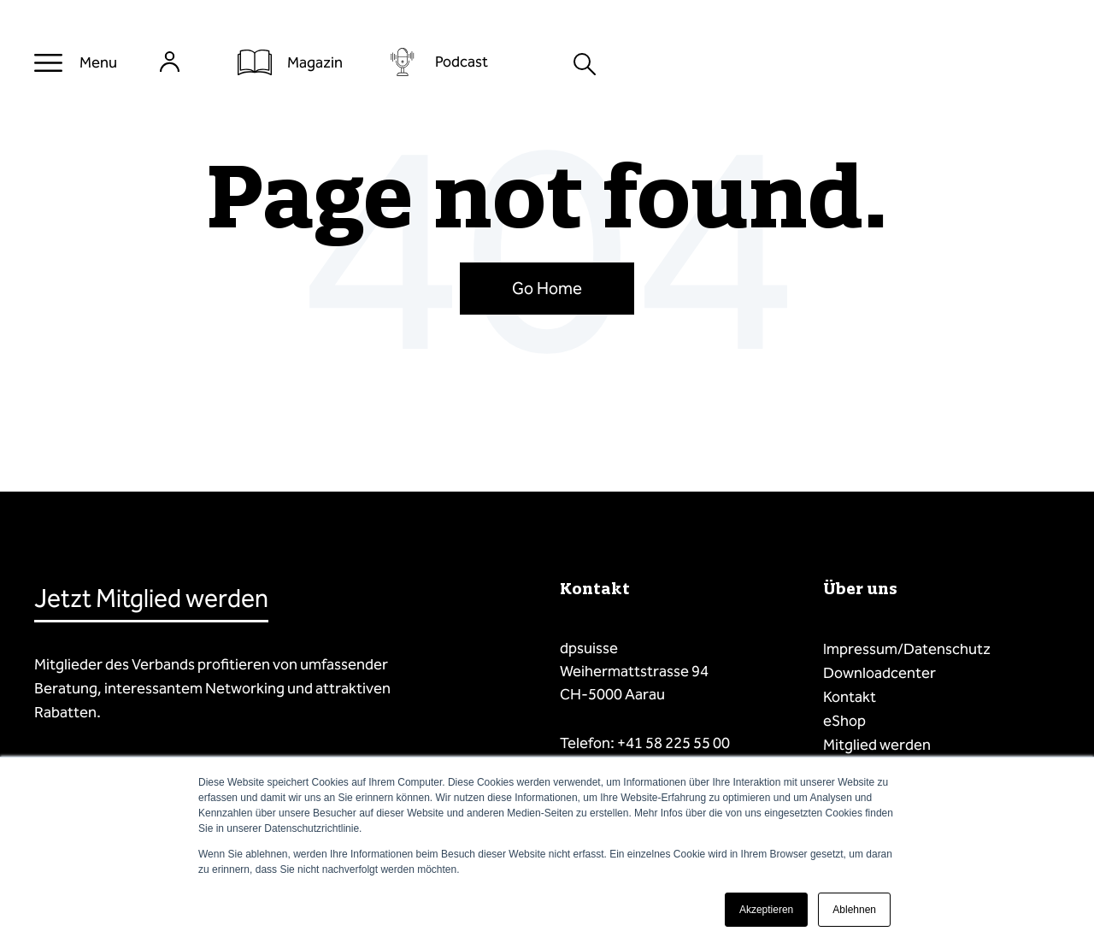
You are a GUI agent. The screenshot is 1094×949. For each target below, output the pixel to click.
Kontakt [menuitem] (849, 696)
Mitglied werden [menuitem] (877, 744)
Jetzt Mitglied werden (151, 598)
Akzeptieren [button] (766, 910)
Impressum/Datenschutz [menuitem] (907, 649)
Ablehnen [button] (854, 910)
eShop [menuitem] (844, 720)
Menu (98, 62)
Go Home (547, 288)
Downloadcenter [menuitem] (879, 672)
